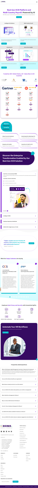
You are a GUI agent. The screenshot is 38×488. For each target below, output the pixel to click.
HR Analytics (21, 446)
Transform (2, 459)
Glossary (2, 474)
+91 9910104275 (9, 439)
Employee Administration (23, 438)
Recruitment (21, 429)
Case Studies (15, 455)
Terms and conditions (26, 486)
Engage (2, 457)
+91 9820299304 (9, 442)
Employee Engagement (23, 442)
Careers (27, 457)
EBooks (2, 467)
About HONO (28, 455)
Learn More (4, 43)
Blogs (1, 465)
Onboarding (21, 431)
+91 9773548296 (9, 441)
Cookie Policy (15, 486)
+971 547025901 (5, 448)
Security (27, 460)
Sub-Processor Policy (8, 486)
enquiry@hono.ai (5, 450)
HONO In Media (28, 459)
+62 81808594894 (7, 443)
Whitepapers (3, 468)
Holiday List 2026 (3, 476)
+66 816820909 (7, 446)
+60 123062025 (7, 444)
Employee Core (22, 433)
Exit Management (22, 444)
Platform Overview (22, 427)
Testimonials (15, 457)
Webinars (2, 472)
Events (2, 470)
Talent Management (23, 440)
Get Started (19, 17)
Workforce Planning (23, 435)
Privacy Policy (20, 486)
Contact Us (35, 486)
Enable (2, 455)
